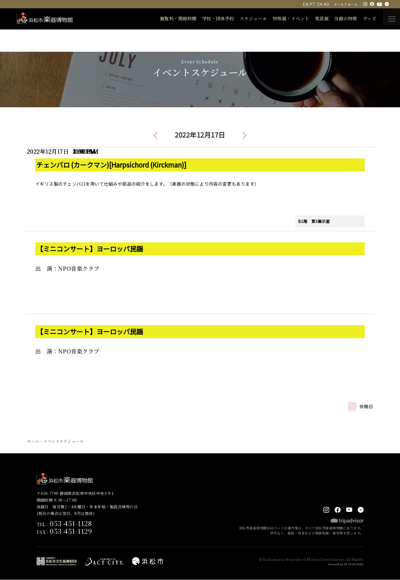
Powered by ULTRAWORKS (342, 564)
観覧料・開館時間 (173, 18)
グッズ (364, 18)
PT (312, 4)
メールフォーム (346, 4)
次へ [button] (244, 135)
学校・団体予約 (213, 18)
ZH (319, 4)
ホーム (33, 441)
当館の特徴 (340, 18)
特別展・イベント (286, 18)
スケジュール (248, 18)
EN (305, 4)
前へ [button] (155, 135)
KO (326, 4)
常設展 (317, 18)
